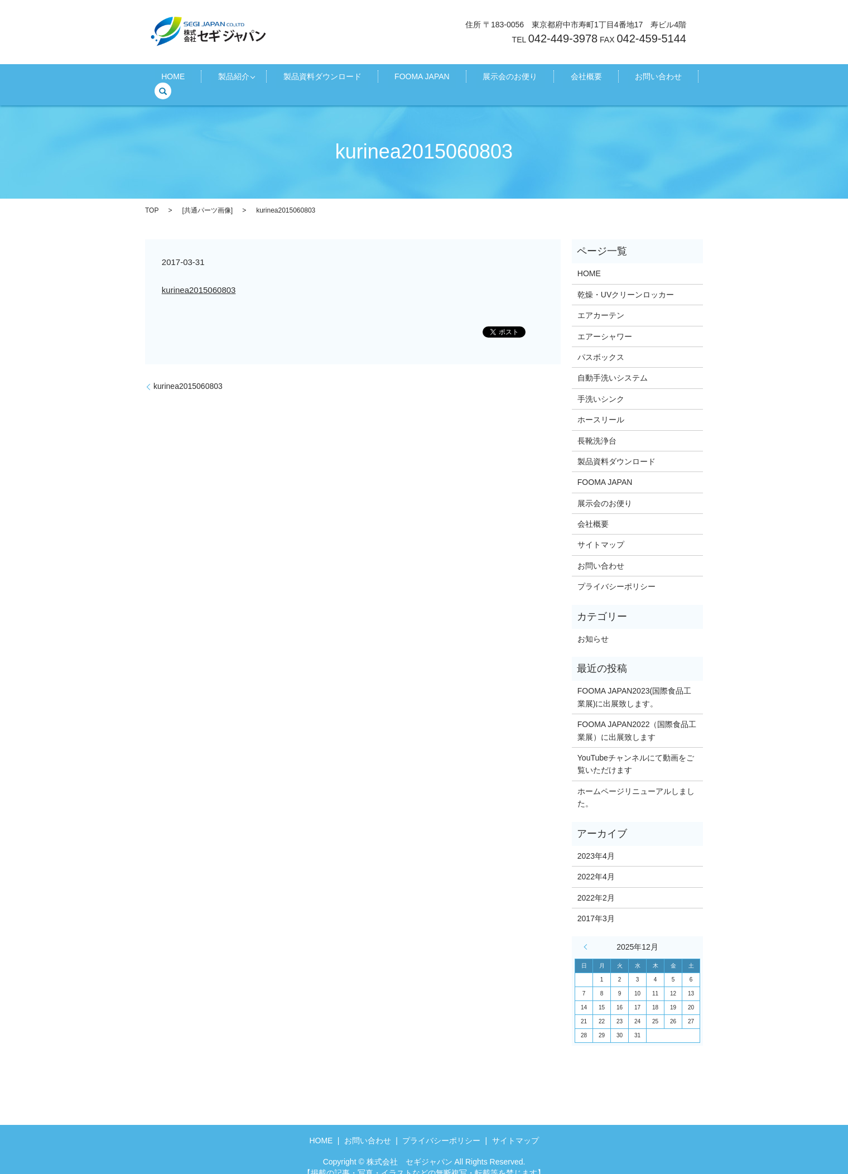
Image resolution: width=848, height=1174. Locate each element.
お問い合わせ (604, 78)
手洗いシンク (600, 386)
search (655, 78)
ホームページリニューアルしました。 (636, 785)
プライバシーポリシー (616, 574)
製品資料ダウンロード (324, 78)
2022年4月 (596, 864)
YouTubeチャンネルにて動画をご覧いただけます (635, 751)
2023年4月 (596, 843)
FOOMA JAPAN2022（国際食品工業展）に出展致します (637, 718)
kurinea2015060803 (199, 277)
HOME (196, 78)
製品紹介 (242, 78)
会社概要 (546, 78)
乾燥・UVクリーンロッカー (625, 282)
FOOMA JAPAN (409, 78)
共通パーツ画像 (207, 197)
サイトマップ (600, 532)
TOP (151, 197)
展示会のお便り (484, 78)
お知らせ (593, 626)
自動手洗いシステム (612, 365)
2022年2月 (596, 884)
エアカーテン (600, 303)
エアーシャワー (604, 323)
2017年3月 (596, 906)
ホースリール (600, 407)
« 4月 (588, 935)
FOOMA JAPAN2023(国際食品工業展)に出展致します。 (634, 684)
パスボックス (600, 344)
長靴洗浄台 (596, 428)
